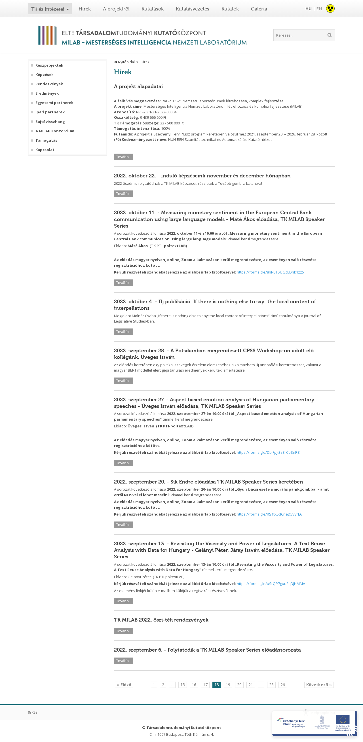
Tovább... (123, 157)
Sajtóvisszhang (50, 121)
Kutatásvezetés (192, 9)
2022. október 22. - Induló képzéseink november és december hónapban (202, 176)
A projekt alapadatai (138, 86)
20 (239, 684)
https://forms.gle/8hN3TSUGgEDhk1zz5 (270, 272)
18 (216, 684)
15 (182, 684)
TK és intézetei (47, 9)
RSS (32, 712)
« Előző (124, 684)
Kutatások (153, 9)
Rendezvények (49, 84)
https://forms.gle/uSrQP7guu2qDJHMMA (271, 583)
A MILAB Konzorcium (54, 131)
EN (319, 8)
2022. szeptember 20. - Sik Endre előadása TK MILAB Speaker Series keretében (208, 482)
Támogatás (46, 140)
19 (228, 684)
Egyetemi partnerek (54, 102)
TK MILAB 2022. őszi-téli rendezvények (161, 620)
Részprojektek (49, 65)
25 (271, 684)
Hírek (85, 9)
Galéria (259, 9)
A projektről (116, 9)
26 (282, 684)
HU (308, 8)
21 (250, 684)
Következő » (319, 684)
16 (194, 684)
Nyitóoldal (124, 62)
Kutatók (230, 9)
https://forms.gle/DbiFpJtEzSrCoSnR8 (268, 452)
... (172, 684)
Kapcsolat (44, 149)
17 (205, 684)
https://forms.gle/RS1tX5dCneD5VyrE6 (269, 514)
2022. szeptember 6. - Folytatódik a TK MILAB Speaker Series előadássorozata (207, 650)
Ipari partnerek (50, 112)
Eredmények (47, 93)
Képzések (44, 74)
